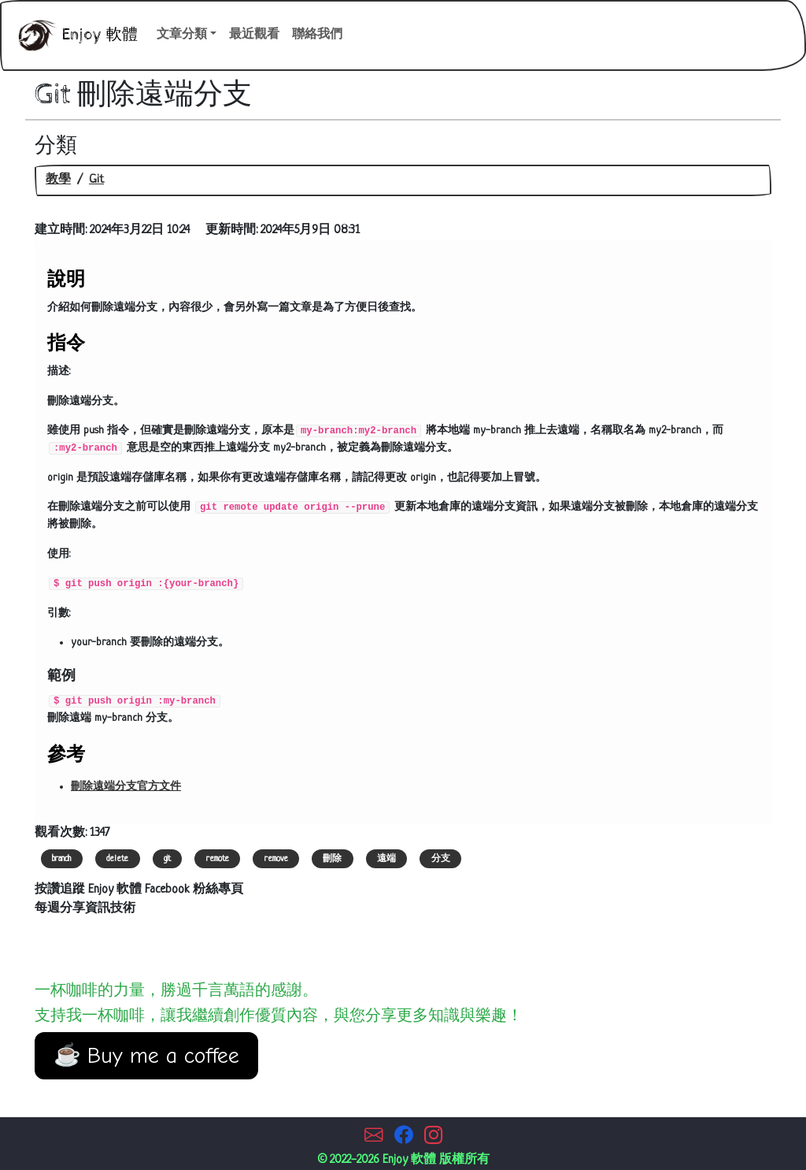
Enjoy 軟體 (74, 35)
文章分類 (182, 35)
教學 (58, 180)
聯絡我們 (317, 35)
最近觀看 (254, 35)
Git (96, 180)
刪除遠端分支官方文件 (126, 787)
